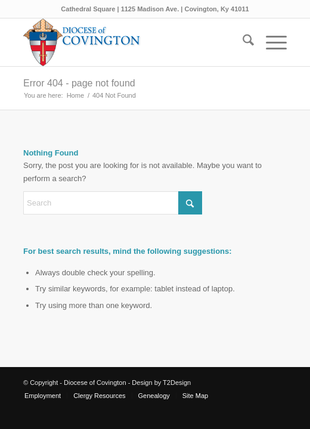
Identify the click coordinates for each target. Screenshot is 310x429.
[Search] (242, 42)
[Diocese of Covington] (128, 42)
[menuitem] (242, 42)
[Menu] (270, 42)
